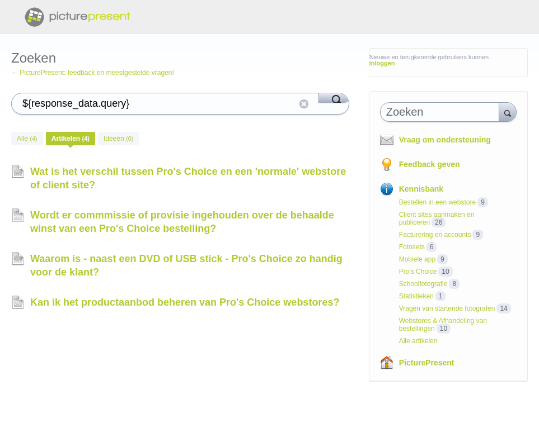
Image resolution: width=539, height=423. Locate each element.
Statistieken (416, 296)
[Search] (333, 98)
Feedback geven (429, 164)
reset (304, 104)
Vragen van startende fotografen (447, 308)
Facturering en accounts (435, 235)
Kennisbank (421, 188)
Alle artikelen (418, 341)
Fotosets (412, 247)
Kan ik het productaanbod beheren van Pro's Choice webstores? (184, 302)
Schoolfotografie (423, 284)
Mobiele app (417, 259)
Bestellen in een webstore (437, 202)
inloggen (382, 63)
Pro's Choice (418, 271)
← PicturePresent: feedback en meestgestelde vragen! (92, 73)
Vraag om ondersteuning (445, 140)
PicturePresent (426, 362)
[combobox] (442, 112)
